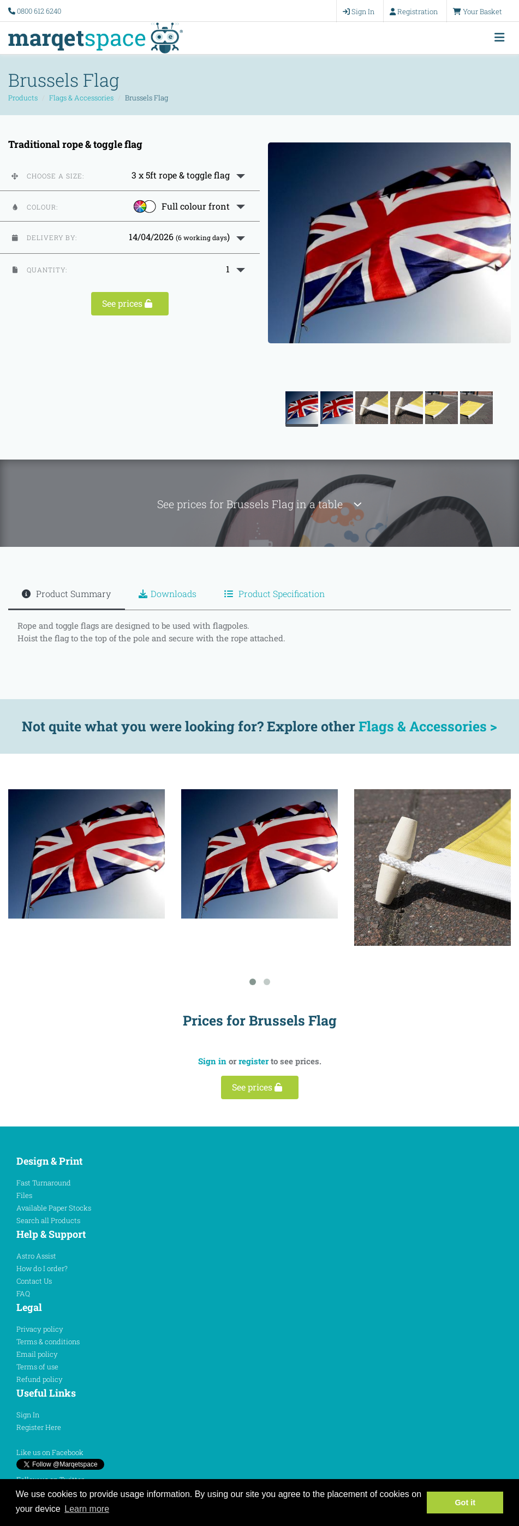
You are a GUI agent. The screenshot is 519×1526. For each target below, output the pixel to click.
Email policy (37, 1354)
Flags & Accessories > (428, 726)
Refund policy (39, 1379)
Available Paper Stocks (53, 1208)
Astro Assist (36, 1256)
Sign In (27, 1415)
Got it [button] (465, 1502)
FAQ (23, 1293)
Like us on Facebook (49, 1452)
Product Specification (274, 593)
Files (24, 1195)
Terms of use (37, 1367)
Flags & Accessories (81, 98)
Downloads (167, 593)
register (253, 1061)
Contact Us (34, 1281)
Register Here (38, 1427)
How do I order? (42, 1268)
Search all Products (48, 1220)
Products (23, 98)
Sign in (212, 1061)
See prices (130, 303)
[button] (130, 175)
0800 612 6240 (39, 11)
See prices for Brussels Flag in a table (259, 504)
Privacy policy (39, 1329)
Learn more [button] (86, 1508)
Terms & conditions (48, 1341)
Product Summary (66, 593)
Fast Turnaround (43, 1183)
